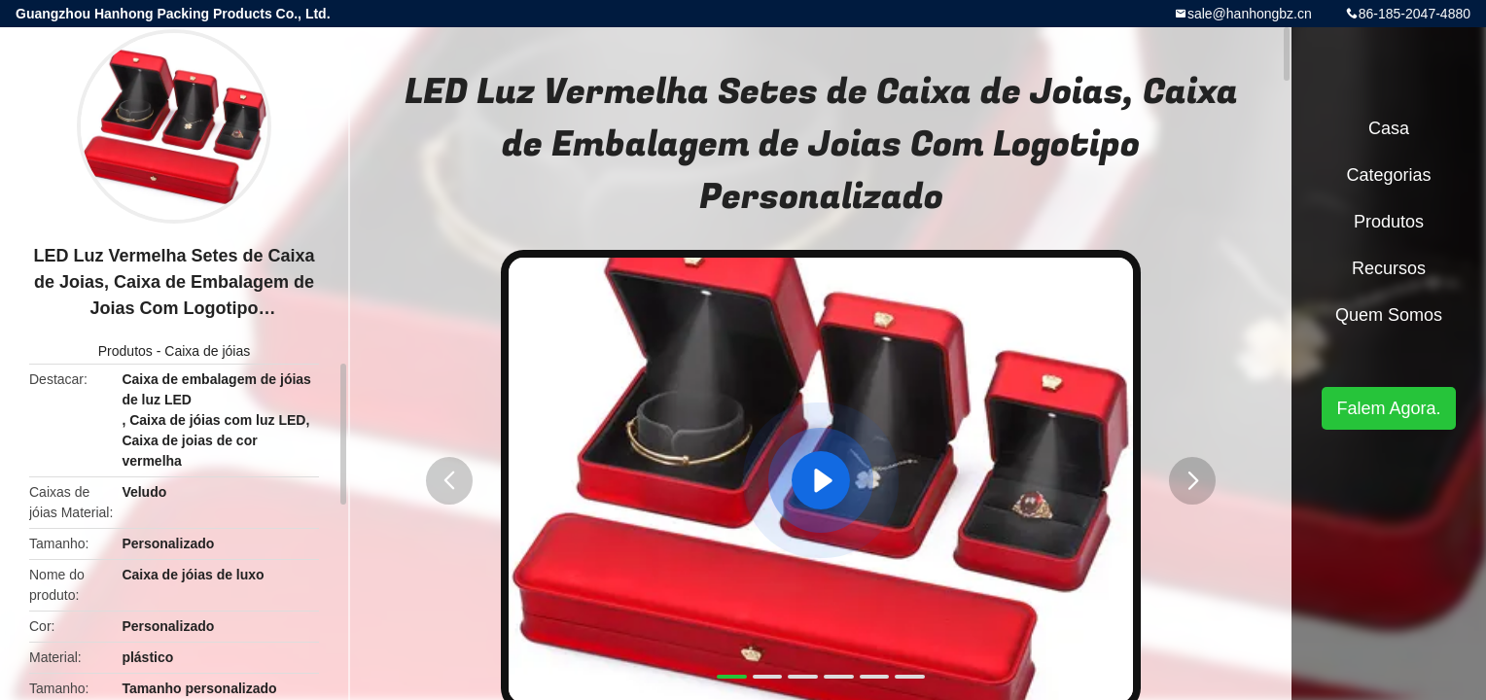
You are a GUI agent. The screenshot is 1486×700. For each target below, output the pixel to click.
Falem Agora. (1388, 408)
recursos (1389, 268)
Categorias (1388, 175)
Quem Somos (1388, 315)
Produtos (125, 351)
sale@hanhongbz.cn (1249, 13)
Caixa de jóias (207, 351)
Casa (1388, 128)
